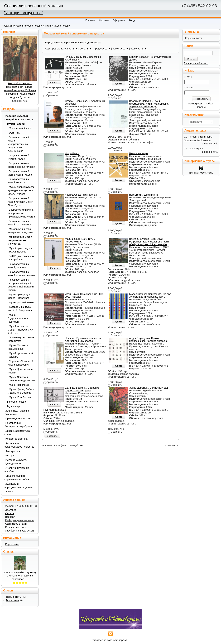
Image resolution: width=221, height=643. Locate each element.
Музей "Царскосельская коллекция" (18, 318)
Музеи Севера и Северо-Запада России (21, 379)
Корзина (193, 31)
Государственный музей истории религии (21, 274)
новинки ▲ (119, 48)
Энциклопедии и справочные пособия (16, 477)
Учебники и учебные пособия (17, 470)
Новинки (9, 31)
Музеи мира (14, 406)
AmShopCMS (120, 640)
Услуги (9, 491)
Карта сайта (12, 544)
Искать (191, 59)
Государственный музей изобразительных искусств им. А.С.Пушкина (19, 144)
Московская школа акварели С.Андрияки (20, 231)
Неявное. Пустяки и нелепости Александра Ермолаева (83, 339)
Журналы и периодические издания (18, 485)
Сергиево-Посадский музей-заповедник (20, 363)
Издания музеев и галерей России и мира (26, 25)
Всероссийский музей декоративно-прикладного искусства (21, 213)
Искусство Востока (17, 438)
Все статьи (12, 600)
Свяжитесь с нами (16, 523)
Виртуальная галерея (58, 42)
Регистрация (195, 103)
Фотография (13, 451)
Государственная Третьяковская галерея (21, 165)
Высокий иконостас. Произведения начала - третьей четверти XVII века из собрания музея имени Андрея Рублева (20, 90)
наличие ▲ (137, 48)
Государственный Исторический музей (20, 173)
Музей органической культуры (20, 355)
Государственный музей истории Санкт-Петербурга (21, 202)
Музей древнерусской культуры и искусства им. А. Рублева (21, 190)
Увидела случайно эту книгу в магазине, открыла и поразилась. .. (19, 575)
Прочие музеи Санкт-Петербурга (21, 339)
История (10, 455)
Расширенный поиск (196, 63)
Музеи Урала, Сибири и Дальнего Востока (21, 391)
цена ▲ (84, 48)
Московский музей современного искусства (20, 240)
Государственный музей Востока (19, 181)
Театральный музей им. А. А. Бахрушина (20, 309)
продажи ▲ (100, 48)
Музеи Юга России (20, 397)
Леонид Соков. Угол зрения (81, 194)
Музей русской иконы (21, 302)
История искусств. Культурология (15, 462)
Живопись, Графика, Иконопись (17, 412)
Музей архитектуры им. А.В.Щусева (20, 250)
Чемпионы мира (138, 153)
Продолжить (201, 99)
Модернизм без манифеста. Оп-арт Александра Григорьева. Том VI (150, 295)
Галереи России (16, 401)
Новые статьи (14, 596)
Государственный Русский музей (19, 157)
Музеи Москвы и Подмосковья (18, 347)
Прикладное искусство (19, 418)
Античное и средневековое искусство (19, 445)
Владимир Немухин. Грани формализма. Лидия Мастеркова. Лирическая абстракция (149, 104)
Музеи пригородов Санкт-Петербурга (19, 296)
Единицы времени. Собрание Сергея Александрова (82, 389)
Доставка (10, 510)
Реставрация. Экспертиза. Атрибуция (18, 425)
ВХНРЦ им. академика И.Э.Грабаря (21, 258)
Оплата (9, 513)
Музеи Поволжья (19, 384)
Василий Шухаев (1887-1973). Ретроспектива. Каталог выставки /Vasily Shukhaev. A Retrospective (149, 241)
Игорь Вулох (72, 153)
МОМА (75, 42)
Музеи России (62, 25)
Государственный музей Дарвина (19, 266)
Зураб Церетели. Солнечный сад (148, 387)
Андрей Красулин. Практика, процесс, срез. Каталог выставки (148, 339)
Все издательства (90, 42)
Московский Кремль (20, 128)
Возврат (10, 516)
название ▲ (67, 48)
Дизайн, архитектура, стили (17, 432)
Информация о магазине (19, 520)
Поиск (188, 45)
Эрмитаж (14, 132)
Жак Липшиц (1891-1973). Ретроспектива (80, 240)
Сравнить (52, 436)
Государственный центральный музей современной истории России (21, 284)
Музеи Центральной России (20, 371)
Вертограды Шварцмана (143, 194)
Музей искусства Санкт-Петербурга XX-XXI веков (21, 330)
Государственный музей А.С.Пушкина (19, 223)
